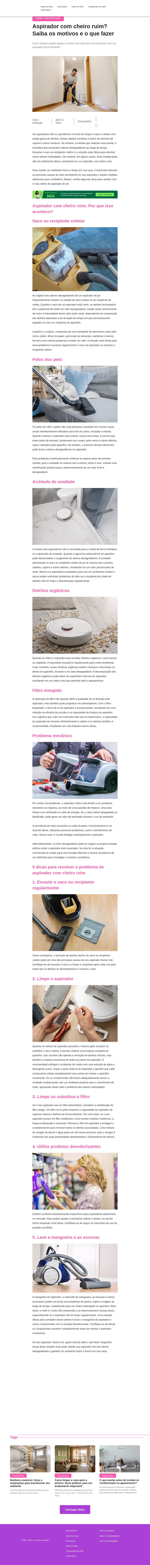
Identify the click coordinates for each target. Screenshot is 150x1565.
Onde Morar (46, 10)
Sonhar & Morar (24, 6)
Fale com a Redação (108, 1541)
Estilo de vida (77, 7)
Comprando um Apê (96, 7)
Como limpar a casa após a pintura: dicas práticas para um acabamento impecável (73, 1483)
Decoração (62, 7)
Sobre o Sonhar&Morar (109, 1536)
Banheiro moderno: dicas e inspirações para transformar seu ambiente (30, 1483)
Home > (40, 18)
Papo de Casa (47, 7)
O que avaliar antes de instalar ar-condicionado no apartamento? (119, 1482)
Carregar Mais (75, 1509)
